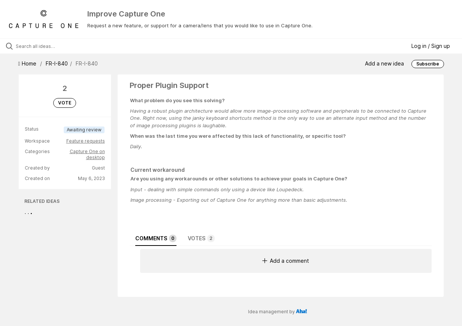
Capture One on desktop (87, 154)
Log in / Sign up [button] (430, 46)
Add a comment (285, 261)
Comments (155, 238)
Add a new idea (384, 63)
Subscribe (427, 64)
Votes (201, 238)
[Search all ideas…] (56, 46)
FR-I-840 (57, 63)
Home (28, 63)
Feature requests (85, 141)
